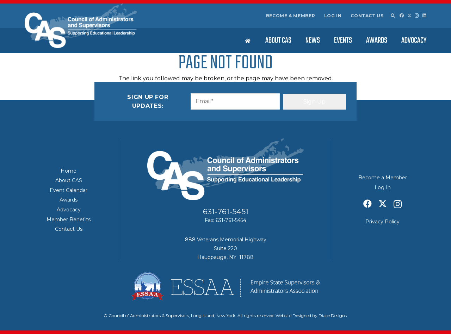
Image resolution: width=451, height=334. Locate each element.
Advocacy (69, 209)
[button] (392, 16)
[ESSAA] (225, 286)
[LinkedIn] (424, 15)
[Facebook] (402, 15)
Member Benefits (69, 219)
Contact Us (367, 15)
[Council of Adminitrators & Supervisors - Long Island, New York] (81, 26)
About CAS (68, 180)
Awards (69, 200)
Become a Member (290, 15)
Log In (333, 15)
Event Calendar (68, 190)
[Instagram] (417, 15)
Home (68, 171)
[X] (409, 15)
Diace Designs (333, 315)
